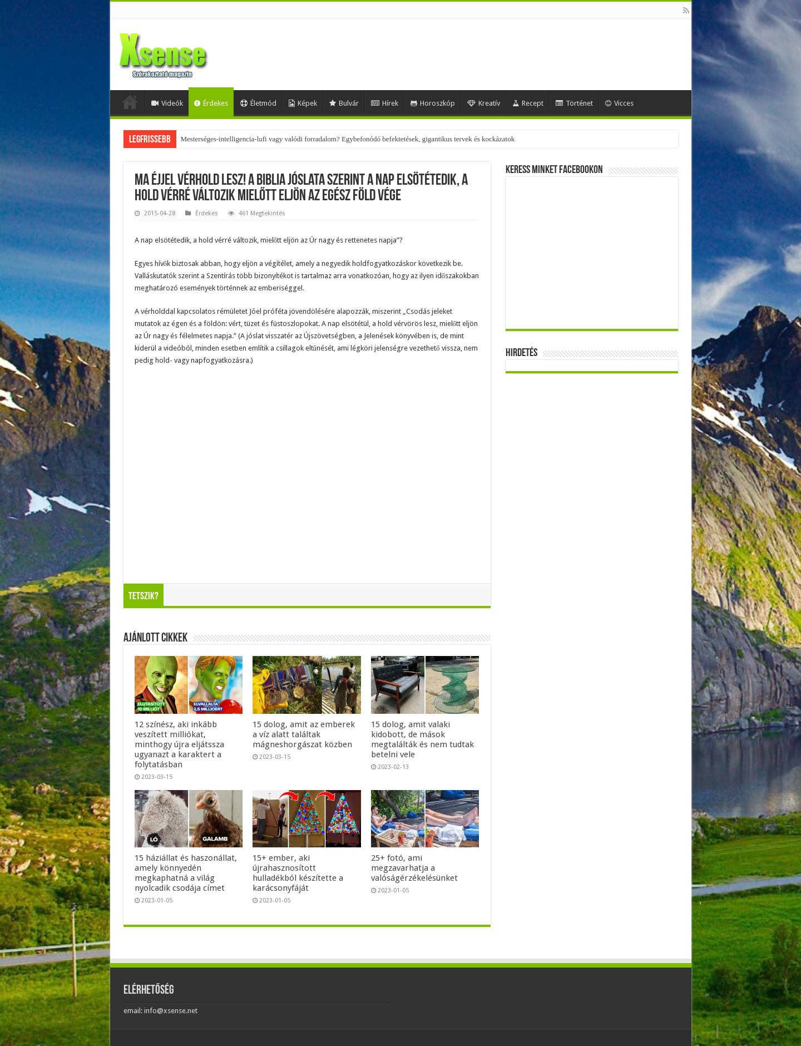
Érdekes (211, 103)
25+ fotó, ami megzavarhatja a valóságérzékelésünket (414, 868)
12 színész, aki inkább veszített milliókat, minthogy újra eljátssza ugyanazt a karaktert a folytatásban (179, 744)
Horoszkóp (433, 103)
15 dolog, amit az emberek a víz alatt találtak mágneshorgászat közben (304, 734)
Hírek (384, 103)
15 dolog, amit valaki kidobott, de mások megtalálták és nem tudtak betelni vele (422, 739)
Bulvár (344, 103)
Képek (303, 103)
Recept (527, 103)
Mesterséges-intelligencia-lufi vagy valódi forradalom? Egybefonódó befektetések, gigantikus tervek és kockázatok (348, 139)
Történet (574, 103)
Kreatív (483, 103)
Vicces (619, 103)
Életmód (258, 103)
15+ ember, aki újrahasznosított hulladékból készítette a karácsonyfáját (298, 873)
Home (130, 102)
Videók (167, 103)
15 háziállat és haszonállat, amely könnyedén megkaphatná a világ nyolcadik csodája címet (186, 873)
